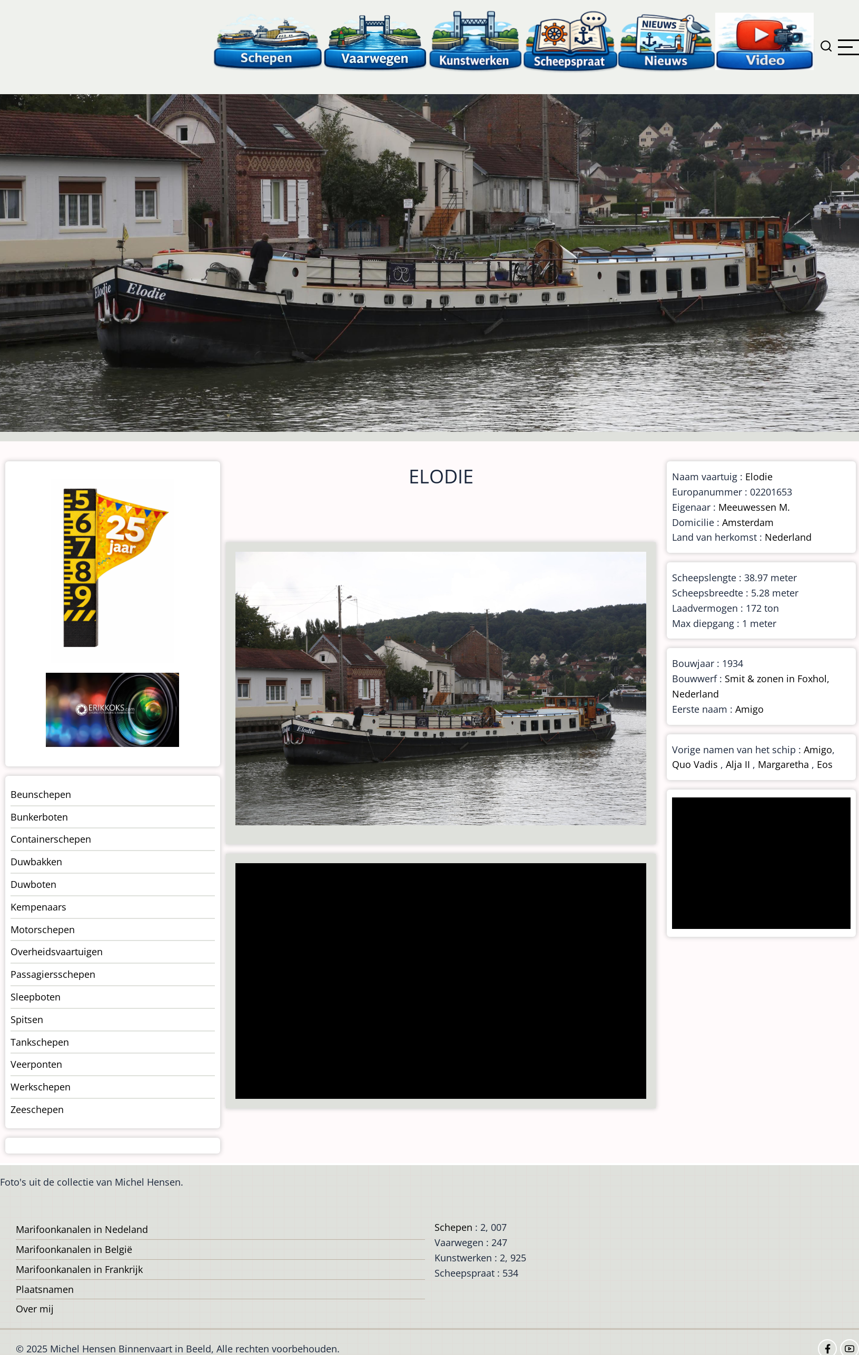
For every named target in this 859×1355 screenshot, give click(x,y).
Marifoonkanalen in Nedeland (82, 1229)
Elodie (759, 476)
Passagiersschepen (53, 974)
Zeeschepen (37, 1109)
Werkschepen (41, 1086)
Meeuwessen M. (754, 507)
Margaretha (783, 764)
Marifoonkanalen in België (74, 1249)
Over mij (35, 1308)
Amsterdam (748, 522)
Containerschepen (51, 839)
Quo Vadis (695, 764)
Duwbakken (36, 861)
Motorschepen (43, 929)
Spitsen (27, 1019)
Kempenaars (38, 907)
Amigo (749, 709)
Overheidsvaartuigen (57, 951)
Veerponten (36, 1064)
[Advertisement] (436, 982)
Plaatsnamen (45, 1289)
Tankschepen (40, 1042)
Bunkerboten (39, 817)
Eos (825, 764)
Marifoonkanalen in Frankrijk (79, 1269)
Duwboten (33, 884)
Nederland (788, 537)
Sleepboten (36, 996)
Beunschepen (41, 794)
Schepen (453, 1227)
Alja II (738, 764)
